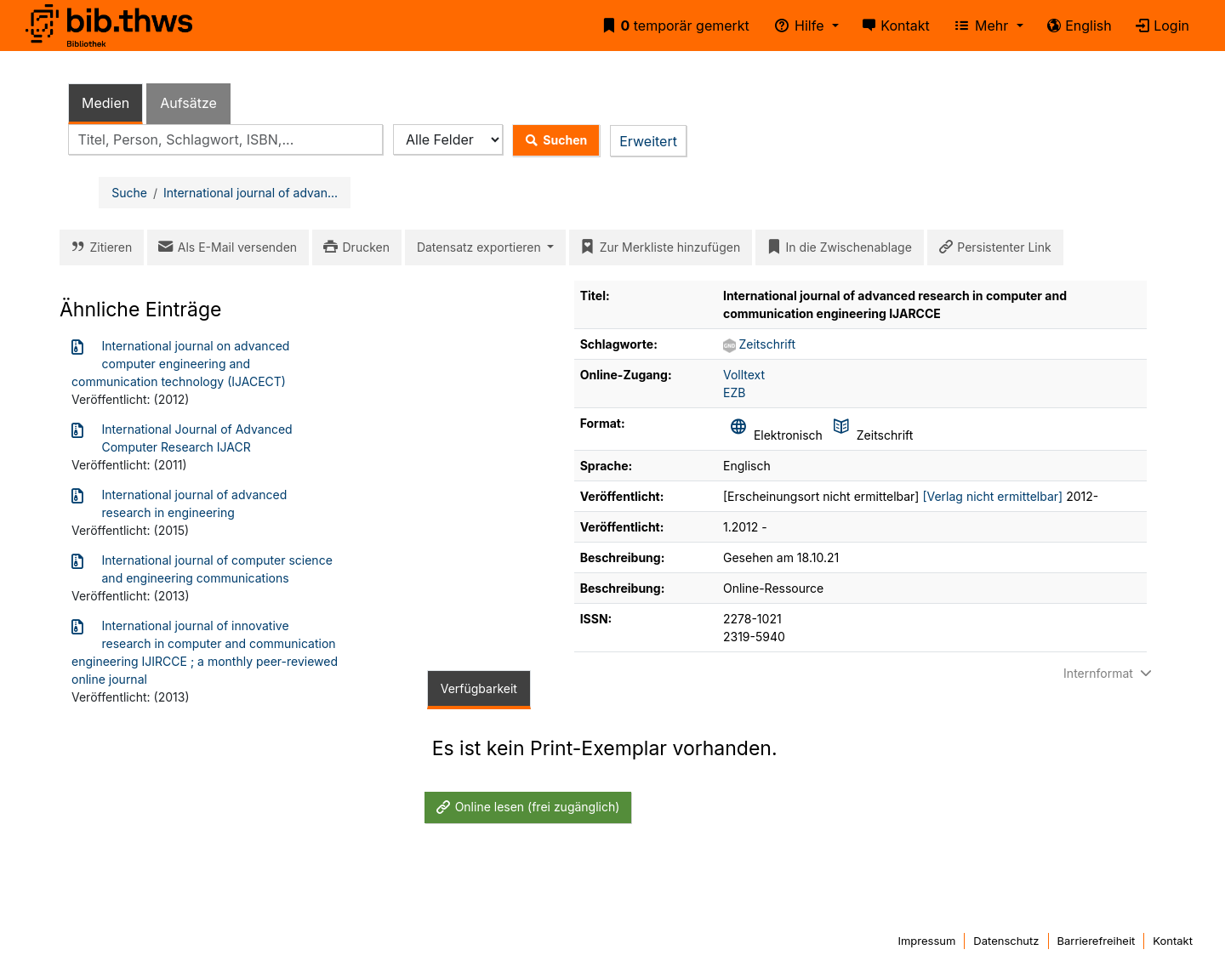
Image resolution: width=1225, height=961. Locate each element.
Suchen (552, 140)
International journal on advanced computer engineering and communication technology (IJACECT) (180, 363)
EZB (734, 392)
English (1076, 25)
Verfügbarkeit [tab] (479, 688)
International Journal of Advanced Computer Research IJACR (182, 437)
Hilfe (796, 25)
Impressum (926, 940)
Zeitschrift (766, 344)
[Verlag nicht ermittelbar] (992, 496)
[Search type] (448, 140)
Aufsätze (188, 102)
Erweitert (648, 141)
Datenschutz (1006, 940)
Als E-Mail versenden (224, 247)
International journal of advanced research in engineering (179, 503)
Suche (129, 192)
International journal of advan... (250, 192)
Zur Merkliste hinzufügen (657, 247)
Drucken (353, 247)
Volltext (744, 374)
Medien (105, 102)
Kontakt (893, 25)
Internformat (1109, 673)
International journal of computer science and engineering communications (202, 568)
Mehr (979, 25)
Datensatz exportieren (480, 247)
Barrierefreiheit (1096, 940)
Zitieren (98, 247)
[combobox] (225, 140)
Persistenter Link (991, 247)
